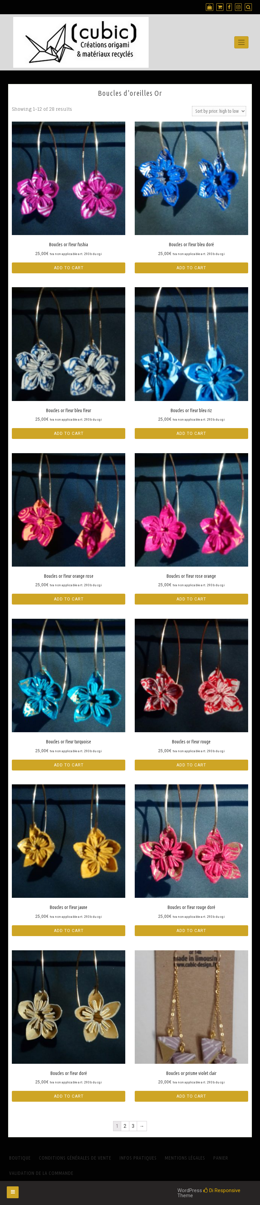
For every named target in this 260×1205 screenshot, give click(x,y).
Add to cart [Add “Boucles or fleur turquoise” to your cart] (69, 765)
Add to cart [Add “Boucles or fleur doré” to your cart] (69, 1096)
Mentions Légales (185, 1158)
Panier (220, 1158)
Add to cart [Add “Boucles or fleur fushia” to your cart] (69, 268)
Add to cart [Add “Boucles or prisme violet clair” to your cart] (191, 1096)
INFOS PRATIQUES (138, 1158)
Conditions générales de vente (75, 1158)
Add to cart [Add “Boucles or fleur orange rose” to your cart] (69, 599)
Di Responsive (221, 1190)
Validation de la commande (41, 1173)
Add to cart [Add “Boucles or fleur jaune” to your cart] (69, 930)
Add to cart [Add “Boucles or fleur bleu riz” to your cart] (191, 433)
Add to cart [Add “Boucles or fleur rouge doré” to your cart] (191, 930)
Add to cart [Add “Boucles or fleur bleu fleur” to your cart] (69, 433)
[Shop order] (219, 111)
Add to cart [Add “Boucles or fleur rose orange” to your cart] (191, 599)
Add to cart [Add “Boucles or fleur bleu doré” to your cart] (191, 268)
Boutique (20, 1158)
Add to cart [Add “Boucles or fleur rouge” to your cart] (191, 765)
